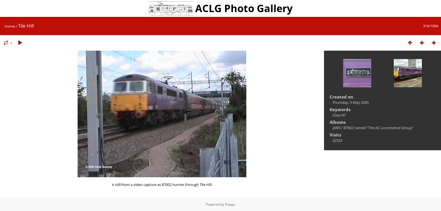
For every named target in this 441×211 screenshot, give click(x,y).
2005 (336, 127)
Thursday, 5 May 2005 (350, 102)
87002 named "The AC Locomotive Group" (378, 127)
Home (9, 26)
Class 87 (339, 115)
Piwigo (230, 204)
